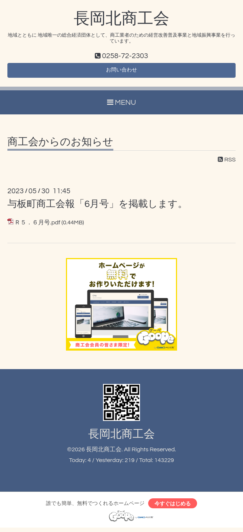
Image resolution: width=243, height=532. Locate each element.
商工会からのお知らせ (60, 145)
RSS (227, 162)
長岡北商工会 (121, 19)
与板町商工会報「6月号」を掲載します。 (97, 206)
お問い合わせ (121, 72)
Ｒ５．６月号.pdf (37, 225)
